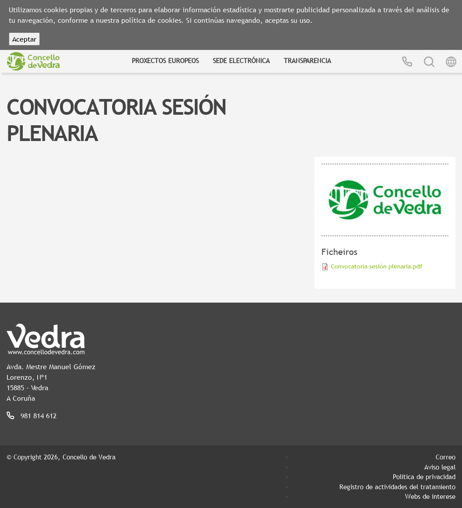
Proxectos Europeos (165, 60)
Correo (445, 456)
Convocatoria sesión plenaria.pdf (376, 266)
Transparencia (307, 60)
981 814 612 (38, 415)
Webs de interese (430, 496)
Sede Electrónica (241, 60)
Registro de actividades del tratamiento (397, 486)
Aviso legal (439, 466)
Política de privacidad (424, 476)
